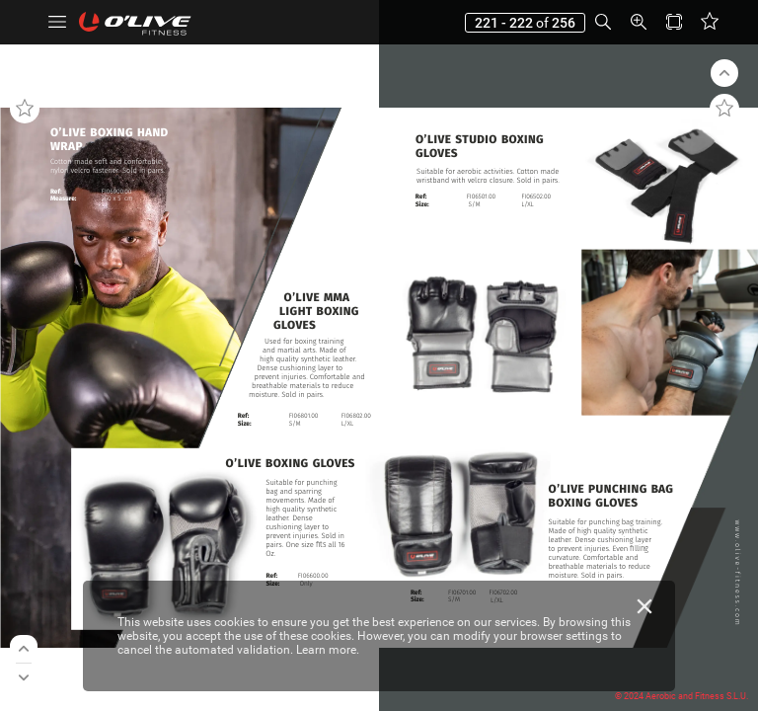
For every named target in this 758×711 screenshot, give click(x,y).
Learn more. (327, 650)
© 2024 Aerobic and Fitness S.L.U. (681, 696)
